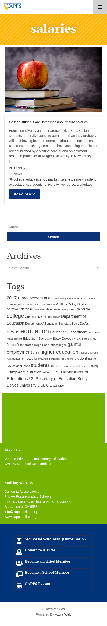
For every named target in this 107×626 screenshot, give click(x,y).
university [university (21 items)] (28, 385)
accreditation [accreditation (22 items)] (41, 298)
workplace (84, 184)
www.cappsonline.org (20, 517)
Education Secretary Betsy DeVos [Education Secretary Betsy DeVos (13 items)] (47, 338)
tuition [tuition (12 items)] (46, 372)
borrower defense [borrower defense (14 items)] (20, 309)
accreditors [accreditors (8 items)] (49, 304)
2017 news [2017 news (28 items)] (18, 297)
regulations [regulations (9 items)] (67, 358)
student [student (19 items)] (80, 358)
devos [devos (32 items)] (13, 331)
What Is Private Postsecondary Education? (36, 459)
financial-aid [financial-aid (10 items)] (89, 338)
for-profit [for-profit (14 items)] (13, 345)
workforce (67, 184)
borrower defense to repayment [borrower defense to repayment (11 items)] (54, 309)
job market (50, 179)
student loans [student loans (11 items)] (21, 366)
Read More (25, 193)
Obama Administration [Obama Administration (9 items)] (47, 358)
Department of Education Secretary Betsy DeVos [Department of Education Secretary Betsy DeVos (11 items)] (57, 323)
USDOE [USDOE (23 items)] (44, 385)
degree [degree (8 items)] (56, 316)
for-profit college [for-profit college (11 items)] (30, 345)
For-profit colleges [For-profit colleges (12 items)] (54, 345)
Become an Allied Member (48, 561)
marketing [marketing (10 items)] (17, 358)
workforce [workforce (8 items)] (58, 385)
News (18, 174)
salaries (66, 179)
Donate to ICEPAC (41, 549)
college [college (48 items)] (15, 316)
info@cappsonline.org (21, 512)
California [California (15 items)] (82, 309)
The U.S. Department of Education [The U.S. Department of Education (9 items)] (71, 366)
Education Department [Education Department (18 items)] (68, 332)
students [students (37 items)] (40, 365)
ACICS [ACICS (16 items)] (61, 304)
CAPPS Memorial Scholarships (28, 464)
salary (78, 179)
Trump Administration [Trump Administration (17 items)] (24, 372)
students (36, 184)
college (19, 179)
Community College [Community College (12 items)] (38, 316)
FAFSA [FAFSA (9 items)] (76, 338)
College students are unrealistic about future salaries (48, 122)
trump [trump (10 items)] (94, 366)
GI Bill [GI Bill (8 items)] (36, 352)
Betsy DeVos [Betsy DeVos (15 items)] (77, 304)
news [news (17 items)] (29, 358)
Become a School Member (47, 572)
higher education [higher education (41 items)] (59, 352)
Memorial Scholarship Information (55, 538)
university (52, 184)
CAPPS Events (37, 583)
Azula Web (63, 614)
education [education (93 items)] (34, 331)
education (33, 179)
